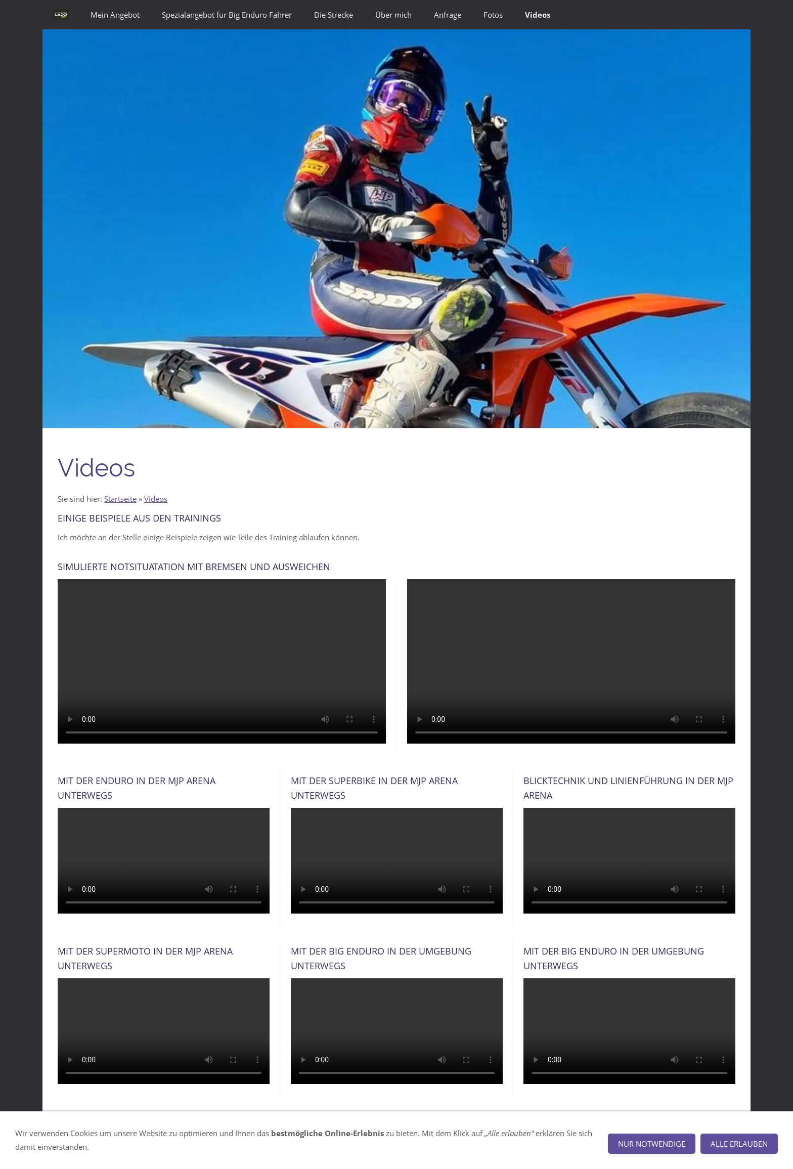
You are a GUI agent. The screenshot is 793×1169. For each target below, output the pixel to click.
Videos (155, 499)
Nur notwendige (651, 1144)
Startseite (120, 499)
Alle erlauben (739, 1144)
